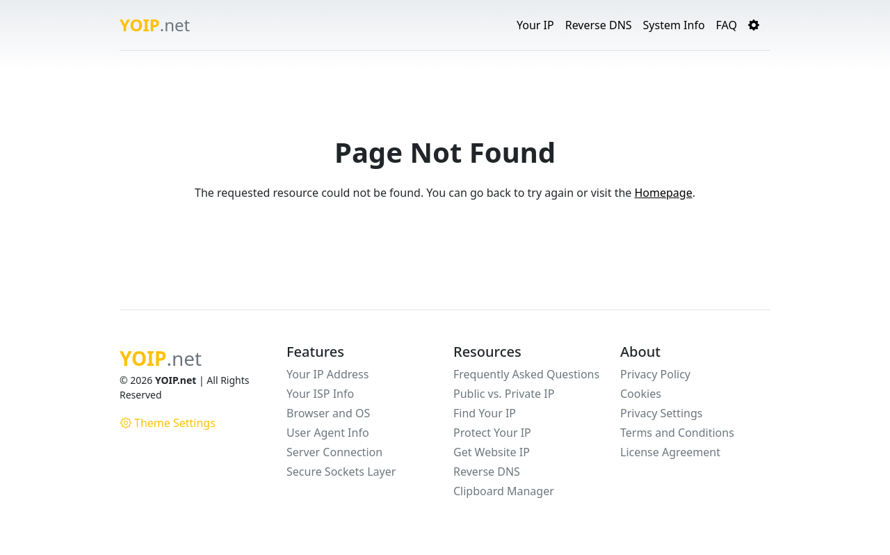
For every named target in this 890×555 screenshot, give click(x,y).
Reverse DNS (598, 25)
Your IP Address (327, 374)
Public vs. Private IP (503, 393)
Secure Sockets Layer (341, 471)
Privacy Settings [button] (661, 413)
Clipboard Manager (503, 491)
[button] (753, 25)
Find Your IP (484, 413)
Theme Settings (168, 423)
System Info (674, 25)
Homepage (663, 192)
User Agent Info (327, 432)
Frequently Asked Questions (526, 374)
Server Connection (334, 452)
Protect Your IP (492, 432)
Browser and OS (328, 413)
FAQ (726, 25)
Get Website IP (491, 452)
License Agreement (670, 452)
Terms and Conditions (677, 432)
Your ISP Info (320, 393)
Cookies (640, 393)
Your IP (535, 25)
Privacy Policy (655, 374)
